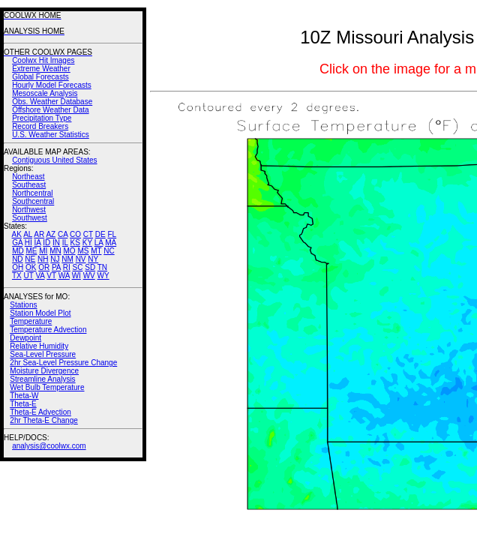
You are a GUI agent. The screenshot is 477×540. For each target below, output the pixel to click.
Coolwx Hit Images (43, 60)
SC (78, 267)
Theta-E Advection (40, 412)
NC (109, 251)
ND (17, 259)
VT (51, 276)
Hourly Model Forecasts (52, 85)
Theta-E (23, 404)
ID (46, 242)
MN (56, 251)
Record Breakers (40, 126)
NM (68, 259)
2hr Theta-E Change (43, 420)
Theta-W (24, 396)
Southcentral (33, 201)
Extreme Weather (41, 68)
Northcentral (32, 193)
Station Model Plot (40, 313)
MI (43, 251)
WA (64, 276)
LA (99, 242)
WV (89, 276)
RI (66, 267)
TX (17, 276)
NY (93, 259)
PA (56, 267)
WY (104, 276)
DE (100, 234)
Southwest (29, 218)
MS (82, 251)
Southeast (29, 185)
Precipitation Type (41, 118)
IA (37, 242)
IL (65, 242)
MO (69, 251)
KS (75, 242)
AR (39, 234)
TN (102, 267)
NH (43, 259)
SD (90, 267)
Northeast (28, 176)
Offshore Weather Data (50, 110)
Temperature (31, 321)
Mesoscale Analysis (44, 93)
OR (44, 267)
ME (31, 251)
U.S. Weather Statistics (50, 134)
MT (96, 251)
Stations (23, 305)
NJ (54, 259)
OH (17, 267)
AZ (51, 234)
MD (18, 251)
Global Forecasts (40, 77)
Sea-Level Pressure (43, 354)
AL (27, 234)
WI (76, 276)
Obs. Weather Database (52, 102)
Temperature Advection (48, 330)
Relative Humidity (39, 346)
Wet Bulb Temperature (47, 387)
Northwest (29, 210)
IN (56, 242)
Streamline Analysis (42, 379)
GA (17, 242)
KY (87, 242)
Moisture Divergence (44, 371)
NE (30, 259)
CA (63, 234)
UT (29, 276)
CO (75, 234)
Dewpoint (25, 338)
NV (81, 259)
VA (39, 276)
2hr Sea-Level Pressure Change (63, 362)
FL (111, 234)
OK (31, 267)
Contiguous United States (54, 160)
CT (88, 234)
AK (17, 234)
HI (28, 242)
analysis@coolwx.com (49, 446)
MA (110, 242)
